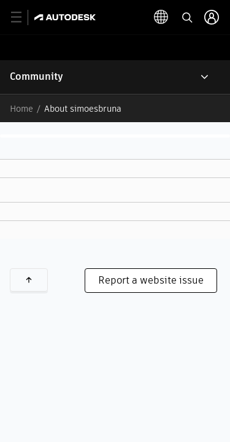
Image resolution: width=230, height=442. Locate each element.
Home (21, 109)
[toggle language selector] (161, 17)
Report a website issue (151, 280)
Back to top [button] (29, 280)
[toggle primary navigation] (23, 17)
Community (36, 76)
